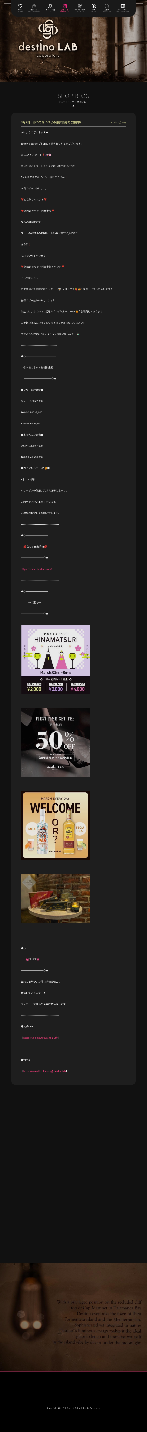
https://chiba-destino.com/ (36, 569)
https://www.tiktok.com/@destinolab (44, 1071)
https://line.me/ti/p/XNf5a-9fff (40, 1037)
